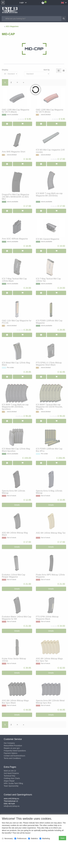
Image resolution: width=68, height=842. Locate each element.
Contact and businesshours (14, 756)
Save (62, 838)
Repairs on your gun (12, 748)
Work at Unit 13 (10, 771)
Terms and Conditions (12, 758)
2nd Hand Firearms (11, 773)
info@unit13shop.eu (12, 806)
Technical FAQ (9, 776)
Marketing (45, 838)
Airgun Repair (9, 781)
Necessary (7, 838)
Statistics (33, 838)
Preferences (20, 838)
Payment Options (10, 753)
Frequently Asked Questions (15, 751)
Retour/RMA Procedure (13, 746)
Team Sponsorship (11, 786)
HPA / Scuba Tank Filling (13, 783)
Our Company (9, 743)
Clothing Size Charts (12, 778)
